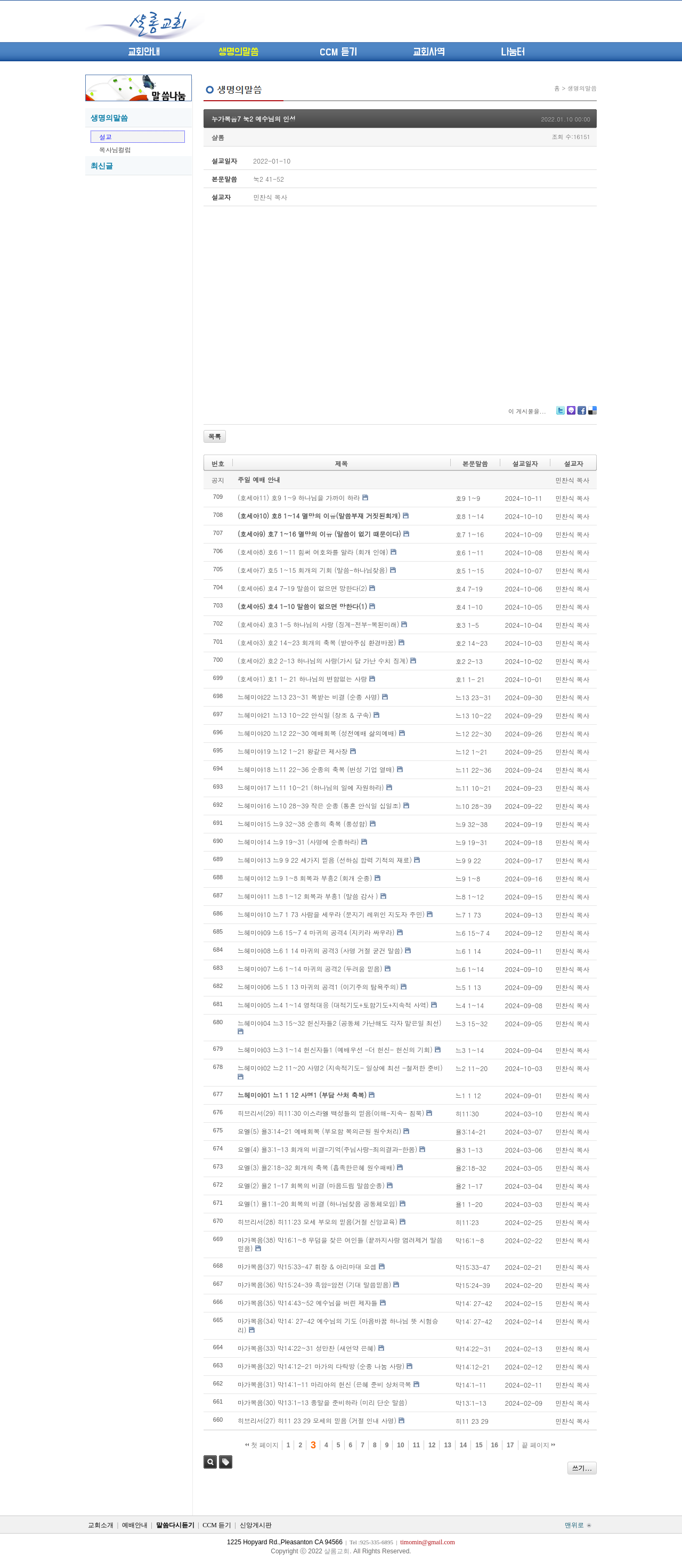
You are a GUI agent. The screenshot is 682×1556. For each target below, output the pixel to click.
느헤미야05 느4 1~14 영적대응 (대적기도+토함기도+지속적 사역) (333, 1004)
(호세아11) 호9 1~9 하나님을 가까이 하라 (299, 497)
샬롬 (218, 137)
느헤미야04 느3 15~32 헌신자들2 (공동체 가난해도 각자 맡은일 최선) (340, 1022)
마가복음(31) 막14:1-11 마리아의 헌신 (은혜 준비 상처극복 (324, 1384)
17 (510, 1445)
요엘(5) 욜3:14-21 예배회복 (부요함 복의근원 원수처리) (319, 1131)
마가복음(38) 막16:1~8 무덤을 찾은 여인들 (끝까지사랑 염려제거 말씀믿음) (340, 1244)
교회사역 (429, 52)
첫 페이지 (262, 1445)
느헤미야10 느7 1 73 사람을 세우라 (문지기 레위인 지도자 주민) (331, 914)
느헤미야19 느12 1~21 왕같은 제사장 (293, 751)
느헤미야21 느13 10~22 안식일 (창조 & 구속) (304, 714)
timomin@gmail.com (427, 1542)
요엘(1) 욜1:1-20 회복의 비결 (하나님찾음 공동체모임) (317, 1203)
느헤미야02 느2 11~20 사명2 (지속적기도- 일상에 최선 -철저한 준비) (340, 1067)
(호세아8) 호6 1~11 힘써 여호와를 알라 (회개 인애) (313, 551)
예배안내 (135, 1525)
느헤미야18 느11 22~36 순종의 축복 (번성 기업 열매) (316, 769)
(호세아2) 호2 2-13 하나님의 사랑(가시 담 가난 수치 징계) (323, 660)
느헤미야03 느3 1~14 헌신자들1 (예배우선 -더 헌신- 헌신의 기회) (335, 1049)
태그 (225, 1462)
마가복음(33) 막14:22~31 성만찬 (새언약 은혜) (307, 1347)
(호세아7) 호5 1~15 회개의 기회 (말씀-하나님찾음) (313, 569)
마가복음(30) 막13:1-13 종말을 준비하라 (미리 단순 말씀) (322, 1402)
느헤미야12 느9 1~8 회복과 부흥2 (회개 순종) (305, 877)
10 (400, 1445)
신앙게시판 (256, 1525)
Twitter (560, 414)
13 (447, 1445)
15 (478, 1445)
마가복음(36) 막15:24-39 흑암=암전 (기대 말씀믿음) (314, 1284)
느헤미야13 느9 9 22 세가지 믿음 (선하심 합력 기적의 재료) (325, 859)
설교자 (573, 463)
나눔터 (513, 52)
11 (416, 1445)
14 (463, 1445)
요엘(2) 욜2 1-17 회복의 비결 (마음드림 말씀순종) (311, 1185)
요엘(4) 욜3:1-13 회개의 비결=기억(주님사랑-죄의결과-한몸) (327, 1149)
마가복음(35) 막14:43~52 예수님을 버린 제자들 (308, 1302)
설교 (105, 136)
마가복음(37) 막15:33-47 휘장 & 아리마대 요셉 (307, 1266)
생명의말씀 (238, 52)
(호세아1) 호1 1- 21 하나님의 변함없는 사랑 (302, 678)
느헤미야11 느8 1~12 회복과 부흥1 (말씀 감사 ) (308, 896)
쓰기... (582, 1467)
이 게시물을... (527, 411)
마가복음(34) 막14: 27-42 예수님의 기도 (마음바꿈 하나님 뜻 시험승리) (338, 1325)
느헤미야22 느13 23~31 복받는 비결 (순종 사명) (309, 696)
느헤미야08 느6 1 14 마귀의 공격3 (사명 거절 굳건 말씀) (320, 950)
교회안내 (144, 52)
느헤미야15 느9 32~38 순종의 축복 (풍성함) (303, 823)
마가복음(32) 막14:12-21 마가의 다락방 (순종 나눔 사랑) (321, 1366)
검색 (210, 1462)
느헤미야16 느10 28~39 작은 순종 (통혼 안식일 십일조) (319, 805)
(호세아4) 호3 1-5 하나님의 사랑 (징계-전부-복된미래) (318, 624)
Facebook (581, 414)
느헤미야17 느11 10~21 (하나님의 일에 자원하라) (311, 787)
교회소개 (100, 1525)
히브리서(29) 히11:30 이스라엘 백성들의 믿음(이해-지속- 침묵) (331, 1112)
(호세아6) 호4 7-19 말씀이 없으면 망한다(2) (302, 588)
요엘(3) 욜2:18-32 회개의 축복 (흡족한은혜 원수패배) (316, 1167)
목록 (214, 436)
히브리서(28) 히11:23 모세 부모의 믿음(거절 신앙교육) (317, 1221)
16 (494, 1445)
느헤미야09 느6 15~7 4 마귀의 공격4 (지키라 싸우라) (316, 932)
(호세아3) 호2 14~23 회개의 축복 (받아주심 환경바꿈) (317, 642)
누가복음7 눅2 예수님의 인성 (254, 118)
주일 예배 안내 (259, 479)
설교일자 (525, 463)
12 (431, 1445)
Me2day (570, 414)
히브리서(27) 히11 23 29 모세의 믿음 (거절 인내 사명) (317, 1420)
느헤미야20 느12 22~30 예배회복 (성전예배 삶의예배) (317, 733)
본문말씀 (475, 463)
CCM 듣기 (338, 52)
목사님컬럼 (115, 149)
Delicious (592, 414)
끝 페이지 (538, 1445)
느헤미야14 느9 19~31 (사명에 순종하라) (298, 841)
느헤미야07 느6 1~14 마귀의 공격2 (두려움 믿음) (310, 968)
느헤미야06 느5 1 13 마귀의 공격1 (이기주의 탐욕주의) (318, 986)
